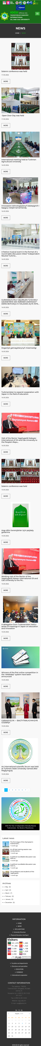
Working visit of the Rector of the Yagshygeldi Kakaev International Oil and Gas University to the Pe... (19, 578)
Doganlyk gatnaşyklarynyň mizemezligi (18, 348)
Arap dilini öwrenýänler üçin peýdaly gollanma (17, 531)
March (8, 893)
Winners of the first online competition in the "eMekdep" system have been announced (19, 674)
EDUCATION (19, 969)
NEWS (20, 926)
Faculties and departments (20, 963)
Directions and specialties (19, 966)
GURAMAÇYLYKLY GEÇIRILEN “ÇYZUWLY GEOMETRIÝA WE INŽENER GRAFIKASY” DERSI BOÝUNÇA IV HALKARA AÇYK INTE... (20, 302)
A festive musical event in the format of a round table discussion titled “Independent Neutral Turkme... (20, 254)
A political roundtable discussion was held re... (23, 865)
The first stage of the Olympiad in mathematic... (21, 842)
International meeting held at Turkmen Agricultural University (18, 161)
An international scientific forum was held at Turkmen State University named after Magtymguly (19, 769)
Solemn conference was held (14, 71)
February (9, 896)
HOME (17, 33)
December (10, 902)
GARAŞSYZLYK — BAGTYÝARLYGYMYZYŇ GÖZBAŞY (19, 722)
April (8, 890)
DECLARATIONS (19, 929)
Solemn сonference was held (14, 486)
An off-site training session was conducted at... (20, 850)
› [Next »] (28, 790)
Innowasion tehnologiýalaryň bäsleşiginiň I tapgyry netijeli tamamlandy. (20, 207)
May (8, 887)
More (5, 81)
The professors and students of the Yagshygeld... (22, 872)
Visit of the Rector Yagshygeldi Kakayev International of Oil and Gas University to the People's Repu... (19, 440)
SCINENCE (19, 972)
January (9, 899)
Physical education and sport (20, 935)
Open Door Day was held (12, 116)
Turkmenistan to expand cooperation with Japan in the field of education (20, 393)
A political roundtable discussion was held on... (23, 857)
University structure (20, 932)
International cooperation (19, 975)
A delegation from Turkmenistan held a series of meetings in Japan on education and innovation (19, 626)
